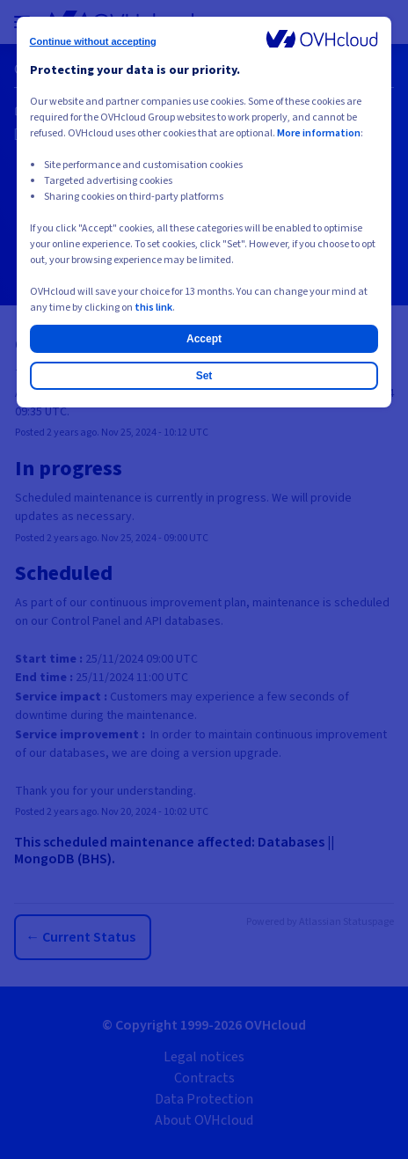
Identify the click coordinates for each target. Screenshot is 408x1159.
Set (204, 376)
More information (319, 133)
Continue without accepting (93, 41)
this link (153, 307)
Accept (204, 339)
